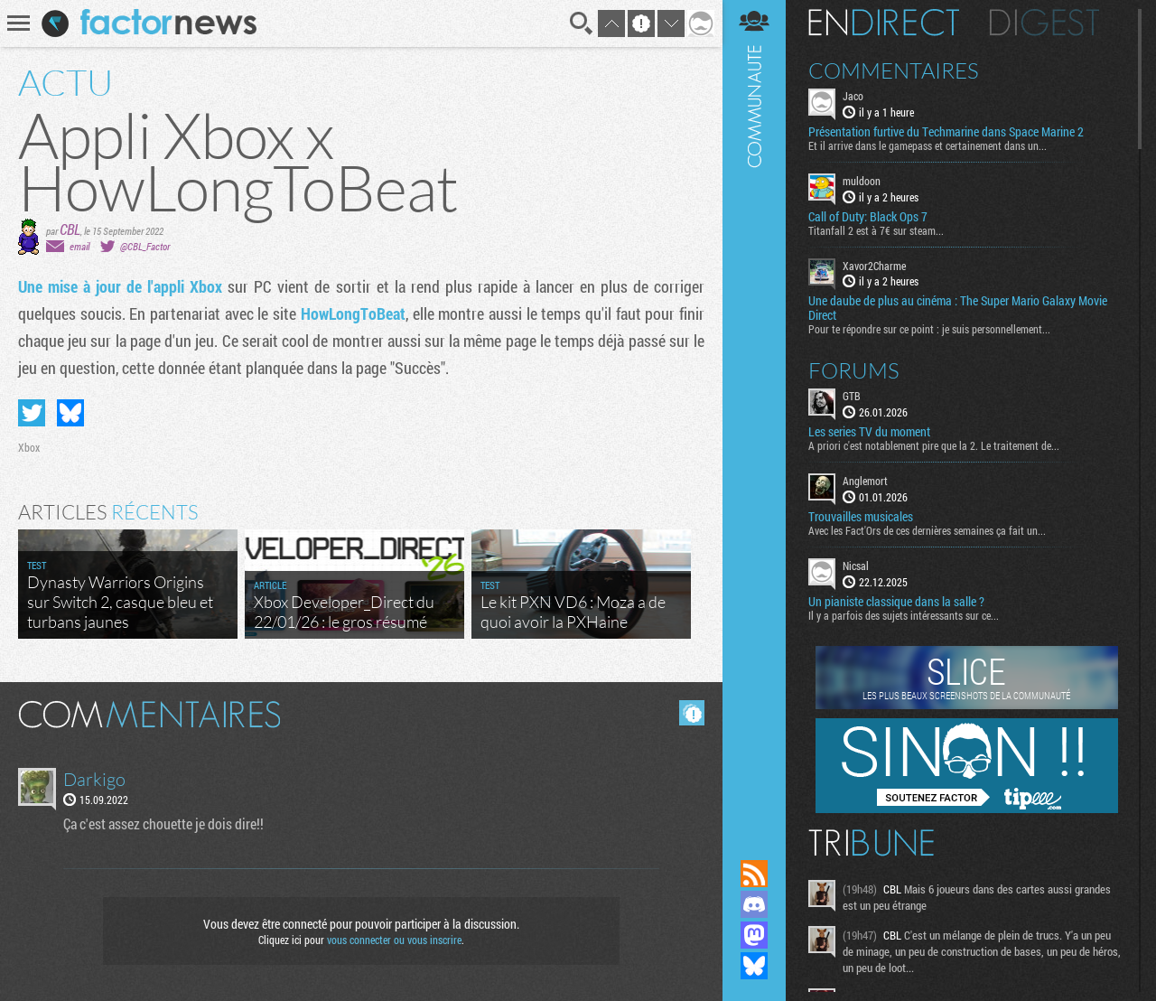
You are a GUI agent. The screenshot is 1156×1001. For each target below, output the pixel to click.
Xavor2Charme (874, 265)
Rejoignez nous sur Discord (754, 904)
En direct (883, 22)
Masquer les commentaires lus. (691, 712)
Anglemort (865, 480)
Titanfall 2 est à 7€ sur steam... (876, 230)
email (79, 246)
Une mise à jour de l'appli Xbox (120, 286)
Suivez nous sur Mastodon (754, 935)
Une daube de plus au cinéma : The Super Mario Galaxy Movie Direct (957, 308)
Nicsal (856, 565)
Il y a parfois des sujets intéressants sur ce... (903, 615)
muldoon (862, 180)
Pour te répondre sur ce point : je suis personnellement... (929, 329)
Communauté (754, 412)
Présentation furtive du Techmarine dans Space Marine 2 (946, 132)
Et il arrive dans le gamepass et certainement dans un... (927, 145)
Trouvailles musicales (860, 517)
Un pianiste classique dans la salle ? (896, 601)
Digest (1044, 22)
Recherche (581, 23)
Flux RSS (754, 873)
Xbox (29, 447)
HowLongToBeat (353, 313)
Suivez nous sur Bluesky (754, 965)
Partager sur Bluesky (70, 412)
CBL (70, 229)
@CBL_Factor (145, 246)
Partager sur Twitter (31, 412)
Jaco (853, 96)
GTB (852, 395)
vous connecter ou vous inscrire (394, 939)
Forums (854, 370)
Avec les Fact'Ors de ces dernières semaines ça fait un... (927, 530)
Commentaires (893, 70)
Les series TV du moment (869, 432)
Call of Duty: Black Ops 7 (868, 217)
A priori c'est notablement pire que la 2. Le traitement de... (933, 445)
